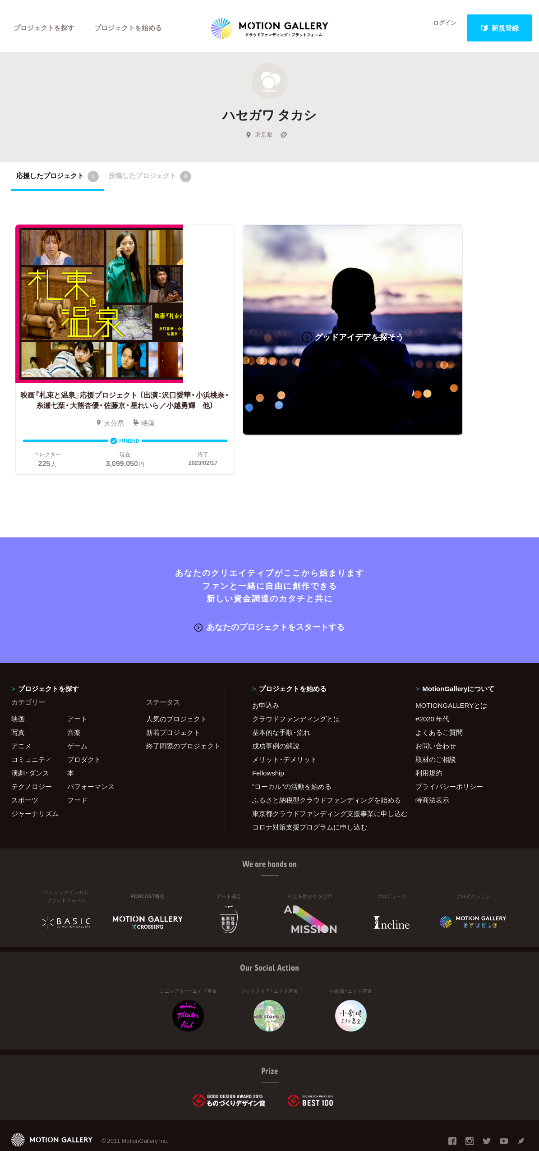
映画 (18, 693)
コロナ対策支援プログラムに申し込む (309, 802)
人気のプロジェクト (176, 693)
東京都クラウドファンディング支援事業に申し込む (322, 788)
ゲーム (77, 720)
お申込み (265, 680)
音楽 (74, 707)
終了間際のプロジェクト (179, 720)
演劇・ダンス (30, 747)
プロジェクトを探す (44, 28)
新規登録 (499, 28)
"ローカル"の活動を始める (292, 761)
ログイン (439, 28)
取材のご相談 (435, 734)
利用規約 (428, 747)
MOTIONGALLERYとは (451, 680)
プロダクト (84, 734)
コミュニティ (31, 734)
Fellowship (268, 747)
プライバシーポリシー (449, 761)
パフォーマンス (91, 761)
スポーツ (24, 775)
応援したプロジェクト (57, 180)
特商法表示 (432, 775)
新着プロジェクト (173, 707)
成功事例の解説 (275, 720)
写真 (18, 707)
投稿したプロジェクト (150, 180)
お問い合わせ (435, 720)
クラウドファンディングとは (296, 693)
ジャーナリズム (35, 788)
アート (77, 693)
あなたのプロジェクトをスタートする (269, 601)
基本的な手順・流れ (281, 707)
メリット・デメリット (284, 734)
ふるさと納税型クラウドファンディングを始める (322, 775)
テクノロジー (31, 761)
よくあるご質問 (439, 707)
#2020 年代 (432, 693)
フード (77, 775)
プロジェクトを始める (128, 28)
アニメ (21, 720)
